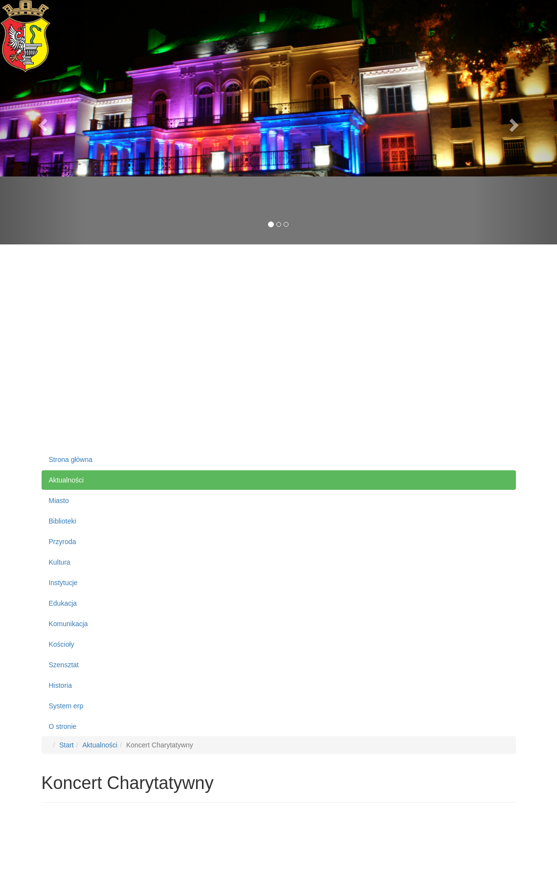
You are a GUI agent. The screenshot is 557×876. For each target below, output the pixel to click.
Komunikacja (68, 624)
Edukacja (63, 603)
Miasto (59, 500)
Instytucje (63, 583)
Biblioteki (62, 521)
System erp (66, 706)
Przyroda (62, 542)
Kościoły (61, 644)
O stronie (63, 726)
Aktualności (66, 480)
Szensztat (64, 665)
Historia (60, 685)
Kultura (59, 562)
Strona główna (71, 459)
